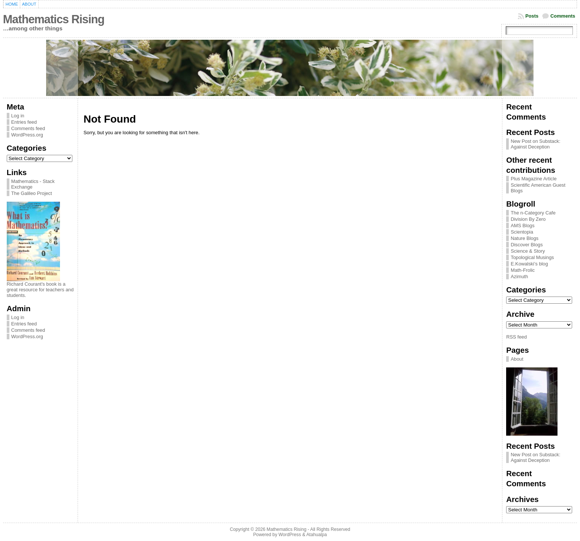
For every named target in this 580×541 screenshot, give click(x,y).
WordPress (290, 534)
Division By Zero (528, 219)
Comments (562, 16)
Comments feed (28, 128)
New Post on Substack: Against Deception (535, 144)
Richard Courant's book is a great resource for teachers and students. (40, 289)
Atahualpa (316, 534)
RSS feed (516, 337)
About (517, 359)
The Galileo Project (31, 193)
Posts (531, 16)
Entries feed (24, 122)
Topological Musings (532, 257)
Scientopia (522, 232)
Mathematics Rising (53, 19)
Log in (17, 115)
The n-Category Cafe (533, 213)
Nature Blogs (524, 238)
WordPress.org (27, 135)
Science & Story (528, 251)
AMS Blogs (522, 225)
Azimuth (519, 276)
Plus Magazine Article (533, 178)
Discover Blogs (527, 244)
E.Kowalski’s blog (529, 264)
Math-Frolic (523, 270)
